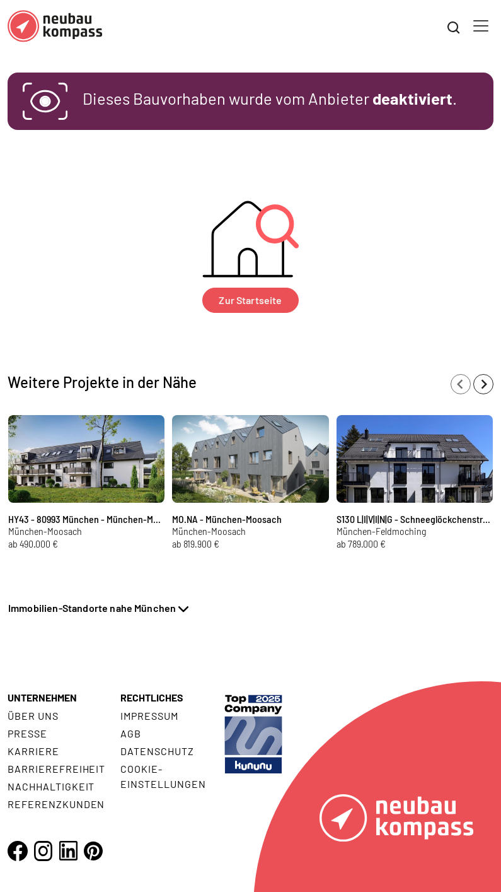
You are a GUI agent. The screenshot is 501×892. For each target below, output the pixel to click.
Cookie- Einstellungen (162, 776)
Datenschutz (157, 751)
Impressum (149, 716)
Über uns (33, 716)
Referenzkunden (56, 804)
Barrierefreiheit (56, 769)
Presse (27, 733)
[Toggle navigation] (480, 25)
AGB (130, 733)
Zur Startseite (250, 300)
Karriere (33, 751)
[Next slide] (483, 384)
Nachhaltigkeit (51, 786)
